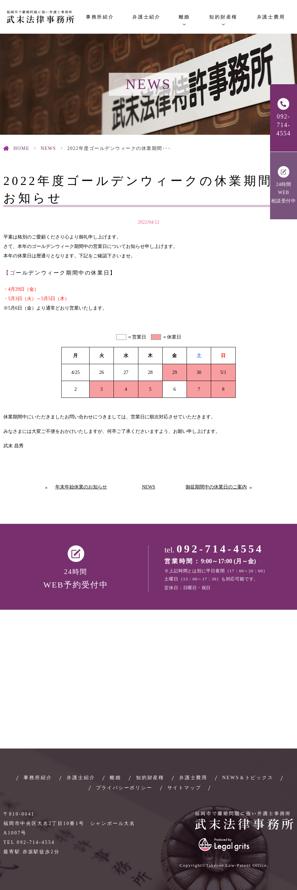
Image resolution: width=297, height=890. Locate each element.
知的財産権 (150, 777)
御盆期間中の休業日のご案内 (216, 486)
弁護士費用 (271, 17)
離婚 (115, 777)
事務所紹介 (100, 17)
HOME (21, 148)
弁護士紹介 (146, 17)
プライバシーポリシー (124, 787)
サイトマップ (184, 787)
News (48, 148)
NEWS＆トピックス (247, 777)
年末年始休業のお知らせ (81, 486)
